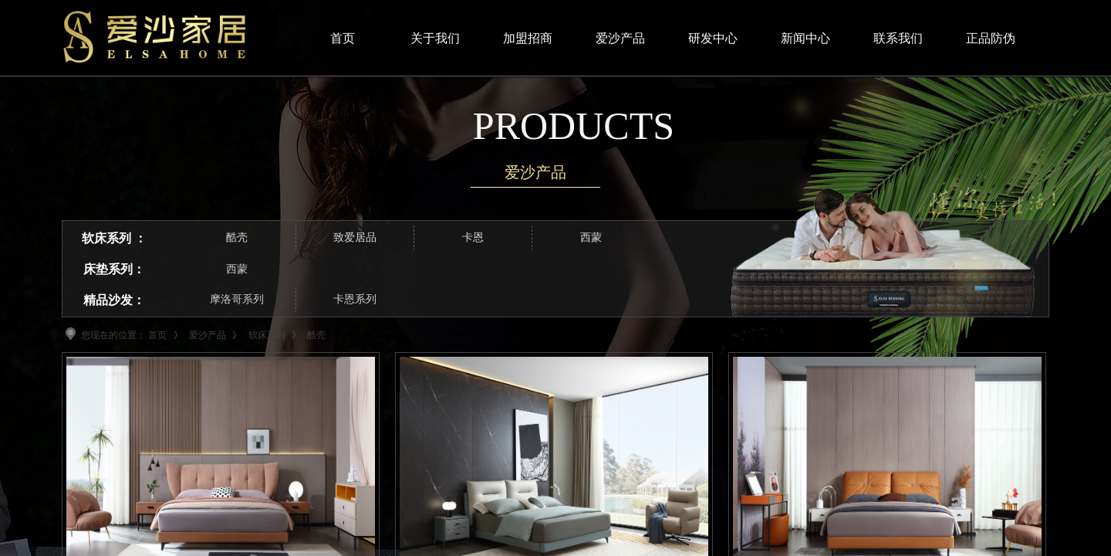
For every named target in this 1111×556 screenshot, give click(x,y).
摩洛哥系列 (237, 299)
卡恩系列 (355, 299)
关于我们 (435, 38)
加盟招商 (527, 38)
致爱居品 (355, 237)
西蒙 (237, 269)
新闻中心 (805, 38)
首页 (157, 335)
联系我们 (898, 38)
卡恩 (473, 237)
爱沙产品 (207, 335)
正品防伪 (990, 38)
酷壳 (237, 237)
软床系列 (266, 335)
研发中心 (713, 38)
